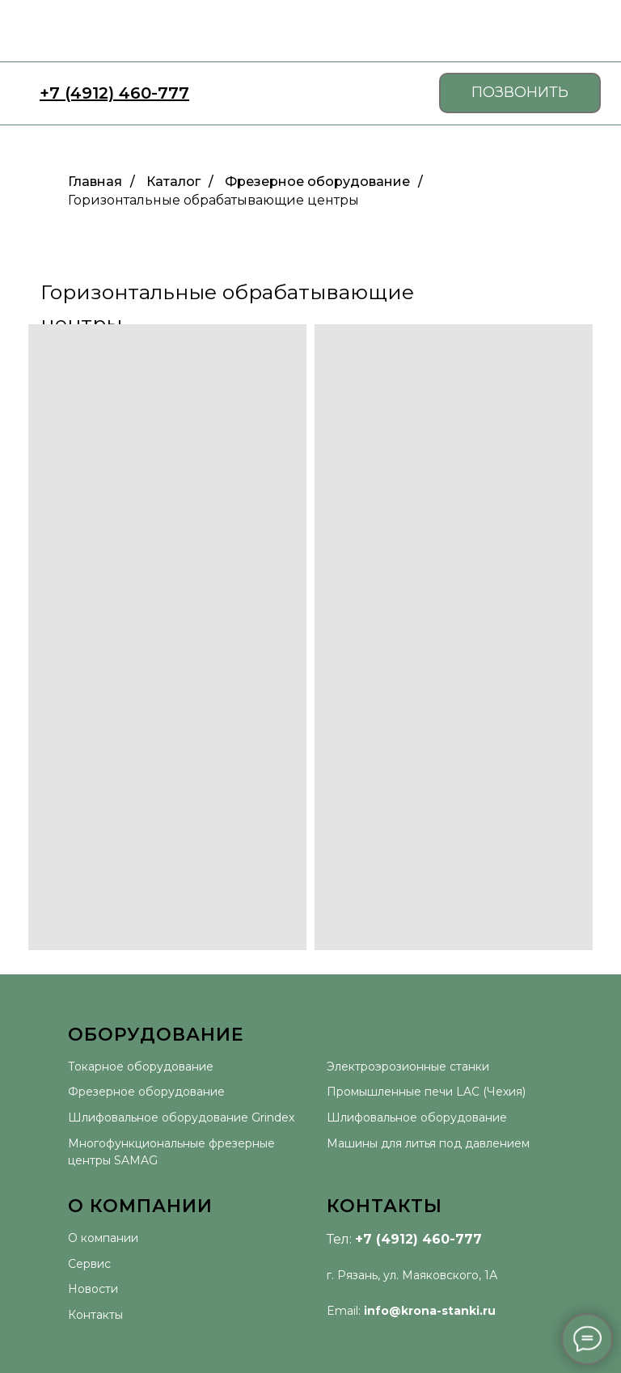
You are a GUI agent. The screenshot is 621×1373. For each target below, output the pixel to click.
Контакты (95, 1315)
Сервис (89, 1264)
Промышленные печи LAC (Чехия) (426, 1091)
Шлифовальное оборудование (417, 1117)
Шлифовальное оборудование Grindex (181, 1117)
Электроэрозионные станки (408, 1066)
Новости (93, 1289)
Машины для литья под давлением (428, 1143)
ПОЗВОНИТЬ (519, 92)
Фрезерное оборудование (317, 181)
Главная (95, 181)
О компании (103, 1238)
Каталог (173, 181)
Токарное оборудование (140, 1066)
